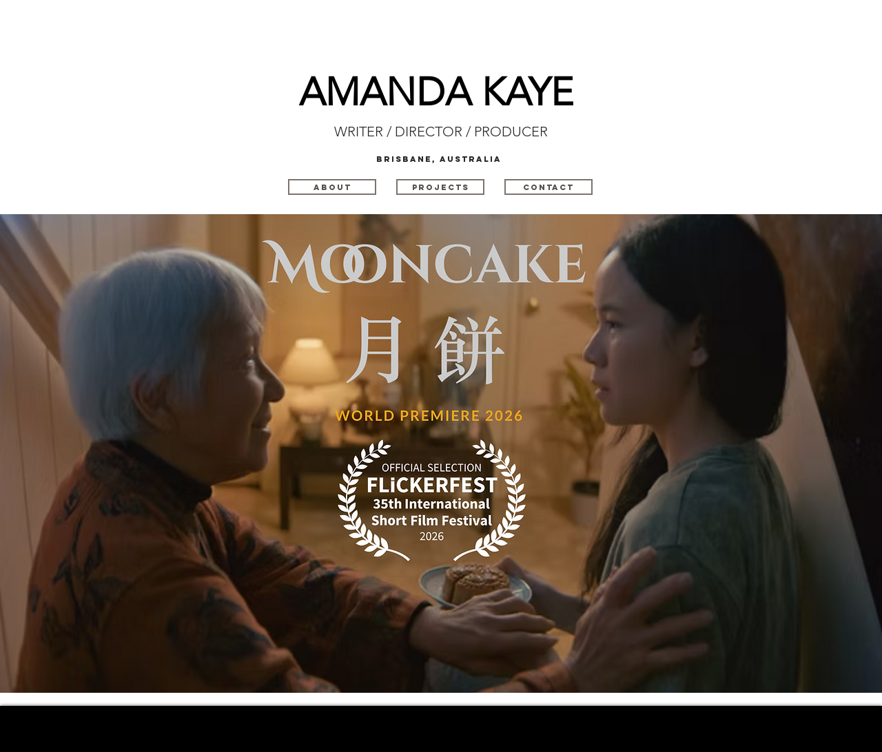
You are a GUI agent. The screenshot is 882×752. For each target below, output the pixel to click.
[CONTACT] (548, 187)
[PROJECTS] (440, 187)
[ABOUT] (332, 187)
